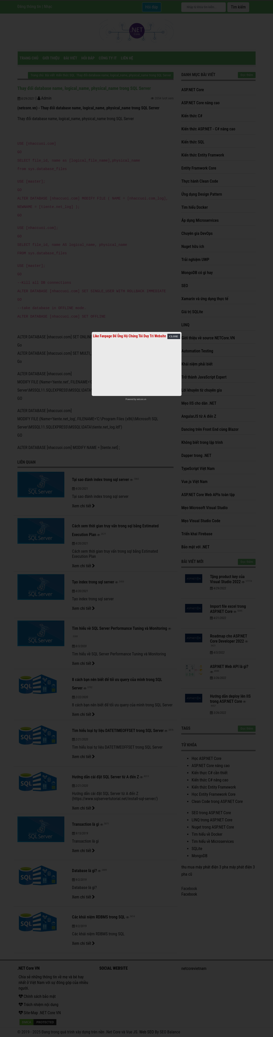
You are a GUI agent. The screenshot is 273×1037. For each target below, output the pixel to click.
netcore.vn (141, 399)
